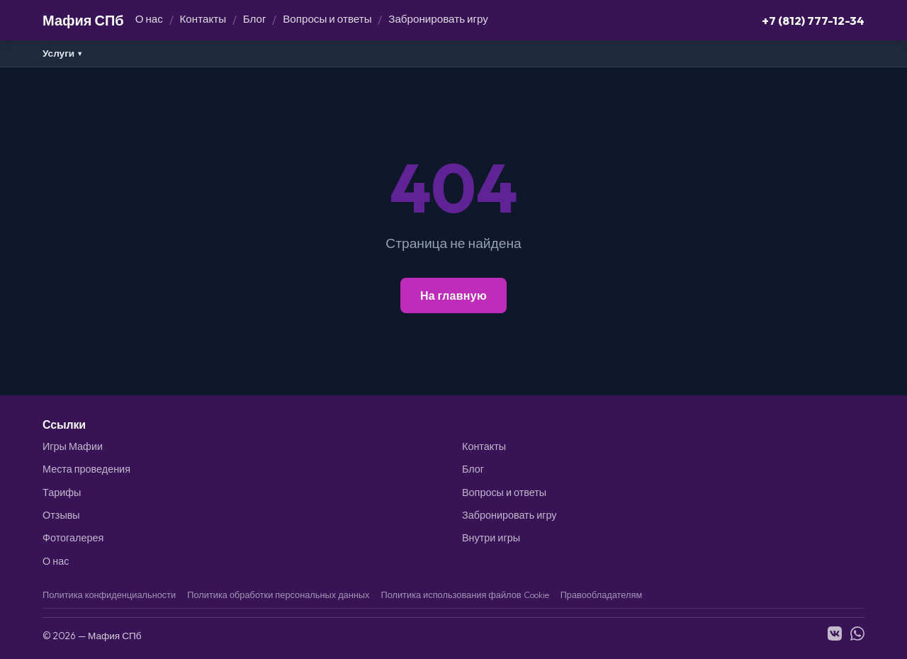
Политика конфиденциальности (109, 594)
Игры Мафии (73, 446)
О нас (149, 19)
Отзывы (61, 515)
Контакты (203, 19)
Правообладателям (601, 594)
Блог (254, 19)
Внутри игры (491, 537)
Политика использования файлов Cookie (464, 594)
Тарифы (62, 492)
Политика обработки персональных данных (278, 594)
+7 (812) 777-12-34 (813, 20)
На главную (453, 295)
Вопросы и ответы (327, 19)
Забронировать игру (438, 19)
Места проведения (86, 469)
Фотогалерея (73, 537)
